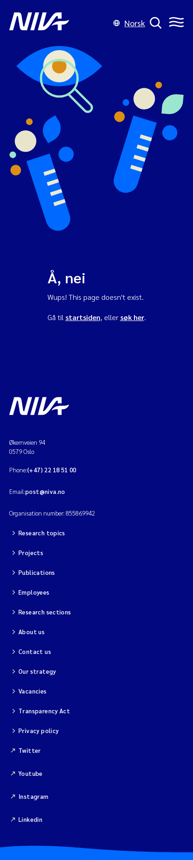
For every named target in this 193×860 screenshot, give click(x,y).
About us (31, 632)
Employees (34, 592)
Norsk (129, 22)
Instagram (33, 796)
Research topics (41, 533)
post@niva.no (45, 491)
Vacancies (32, 691)
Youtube (30, 773)
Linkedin (30, 819)
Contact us (34, 651)
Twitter (29, 750)
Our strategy (37, 671)
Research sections (44, 612)
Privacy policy (38, 730)
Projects (30, 552)
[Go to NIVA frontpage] (59, 23)
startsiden (82, 317)
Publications (36, 572)
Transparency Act (44, 711)
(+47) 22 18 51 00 (51, 470)
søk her (132, 317)
